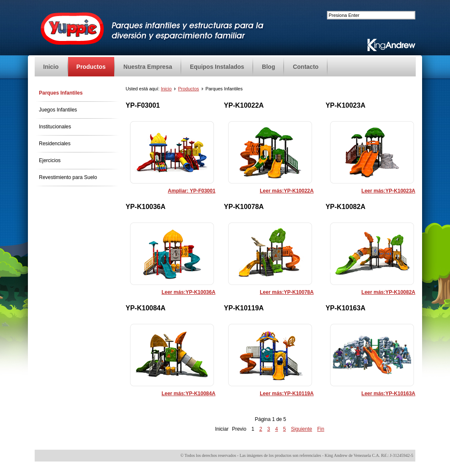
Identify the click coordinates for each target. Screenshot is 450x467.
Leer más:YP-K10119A (286, 393)
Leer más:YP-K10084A (188, 393)
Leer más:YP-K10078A (286, 292)
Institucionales (55, 127)
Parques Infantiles (60, 93)
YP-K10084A (145, 308)
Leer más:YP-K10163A (388, 393)
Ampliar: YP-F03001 (192, 191)
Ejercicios (49, 160)
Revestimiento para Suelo (68, 177)
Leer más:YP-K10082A (388, 292)
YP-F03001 (143, 105)
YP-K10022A (243, 105)
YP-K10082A (345, 206)
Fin (320, 429)
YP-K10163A (345, 308)
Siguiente (301, 429)
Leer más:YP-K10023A (388, 191)
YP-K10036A (145, 206)
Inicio (166, 88)
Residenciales (55, 144)
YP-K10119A (243, 308)
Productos (188, 88)
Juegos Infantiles (58, 110)
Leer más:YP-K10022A (286, 191)
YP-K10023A (345, 105)
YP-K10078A (243, 206)
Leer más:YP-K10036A (188, 292)
